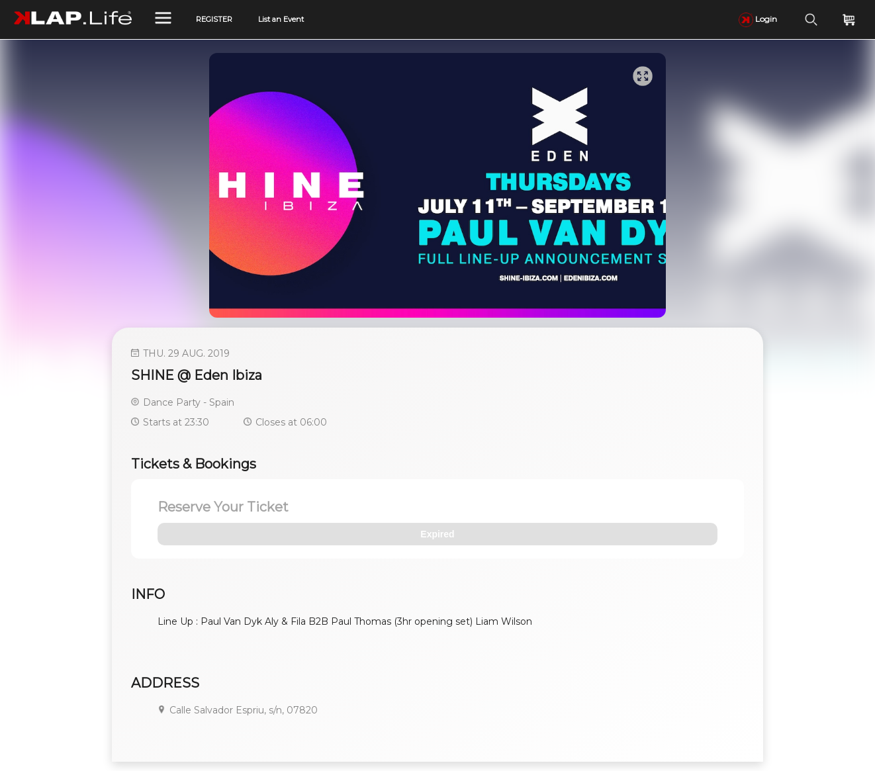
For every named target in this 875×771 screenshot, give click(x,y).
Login (758, 19)
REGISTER (214, 19)
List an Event (281, 19)
